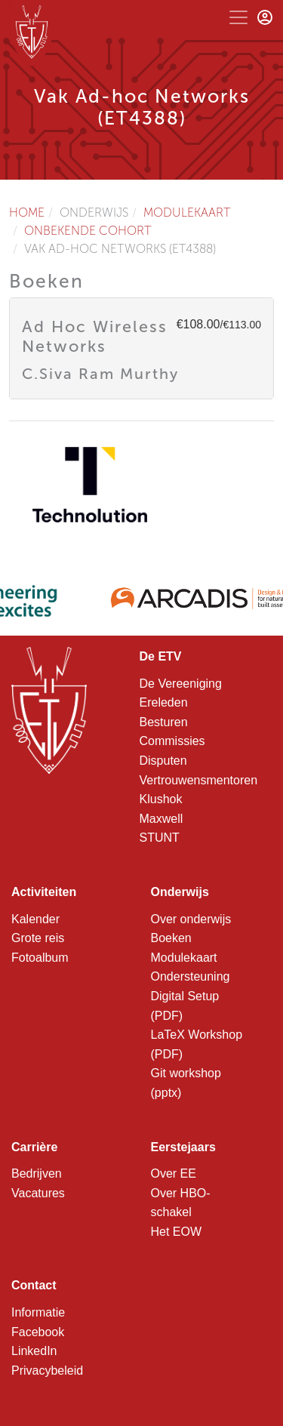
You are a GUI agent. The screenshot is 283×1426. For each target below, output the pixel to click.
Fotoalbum (40, 957)
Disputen (163, 760)
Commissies (172, 741)
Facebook (37, 1332)
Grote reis (37, 938)
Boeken (171, 938)
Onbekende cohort (88, 230)
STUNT (160, 837)
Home (27, 212)
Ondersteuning (190, 976)
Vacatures (38, 1193)
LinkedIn (34, 1350)
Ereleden (164, 702)
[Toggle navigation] (238, 17)
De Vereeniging (181, 683)
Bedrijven (36, 1173)
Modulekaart (187, 212)
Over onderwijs (191, 919)
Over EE (173, 1173)
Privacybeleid (47, 1370)
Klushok (161, 799)
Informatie (38, 1312)
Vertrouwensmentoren (199, 780)
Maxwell (161, 818)
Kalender (35, 919)
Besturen (164, 722)
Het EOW (176, 1231)
